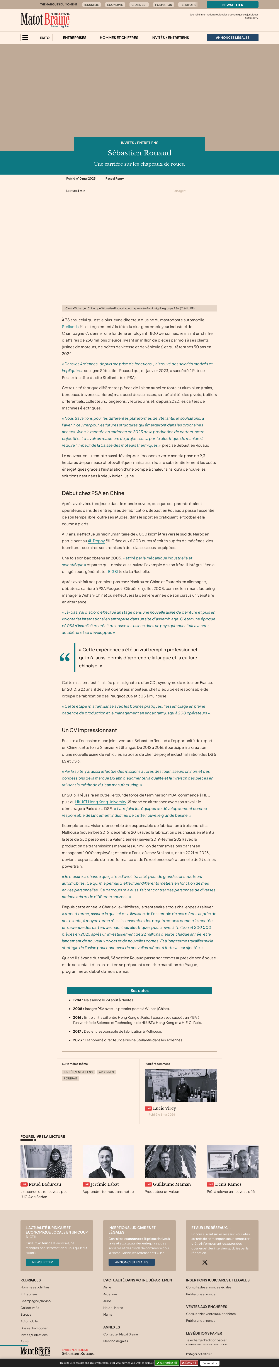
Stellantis (70, 326)
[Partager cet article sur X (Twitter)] (191, 191)
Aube (107, 1301)
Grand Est (139, 5)
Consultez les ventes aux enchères (211, 1314)
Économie (115, 5)
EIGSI (113, 571)
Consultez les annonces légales (208, 1287)
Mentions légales (115, 1341)
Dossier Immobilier (34, 1328)
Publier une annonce (201, 1294)
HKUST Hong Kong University (100, 801)
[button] (25, 37)
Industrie (91, 5)
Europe (25, 1314)
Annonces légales (131, 1262)
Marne (107, 1314)
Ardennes (106, 1072)
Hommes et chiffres (119, 37)
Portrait (70, 1078)
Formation (163, 5)
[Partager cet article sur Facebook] (199, 191)
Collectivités (29, 1308)
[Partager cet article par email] (214, 191)
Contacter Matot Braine (120, 1334)
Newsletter (232, 5)
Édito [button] (45, 38)
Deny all (190, 1363)
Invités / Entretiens (170, 37)
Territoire (188, 5)
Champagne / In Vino (35, 1301)
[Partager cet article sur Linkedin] (206, 191)
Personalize (210, 1363)
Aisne (107, 1287)
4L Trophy (96, 540)
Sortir (24, 1341)
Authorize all (167, 1363)
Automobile (29, 1321)
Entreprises (74, 37)
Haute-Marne (113, 1308)
